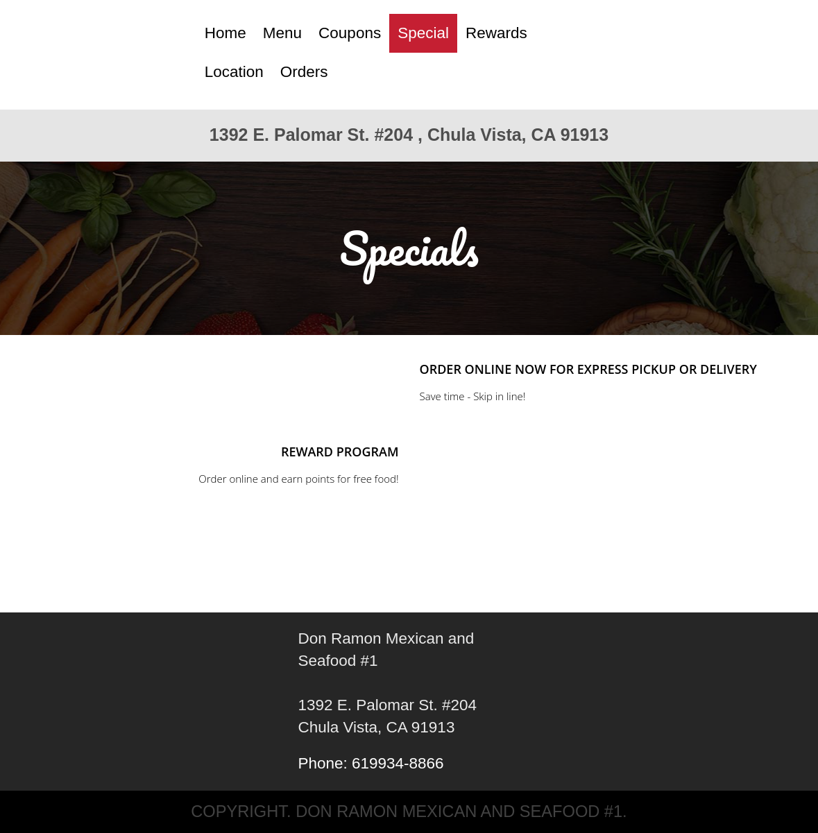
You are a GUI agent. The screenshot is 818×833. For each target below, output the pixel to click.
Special (423, 33)
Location (234, 71)
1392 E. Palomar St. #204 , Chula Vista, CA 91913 (409, 134)
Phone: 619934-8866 (370, 763)
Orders (304, 71)
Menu (282, 33)
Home (225, 33)
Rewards (496, 33)
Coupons (349, 33)
